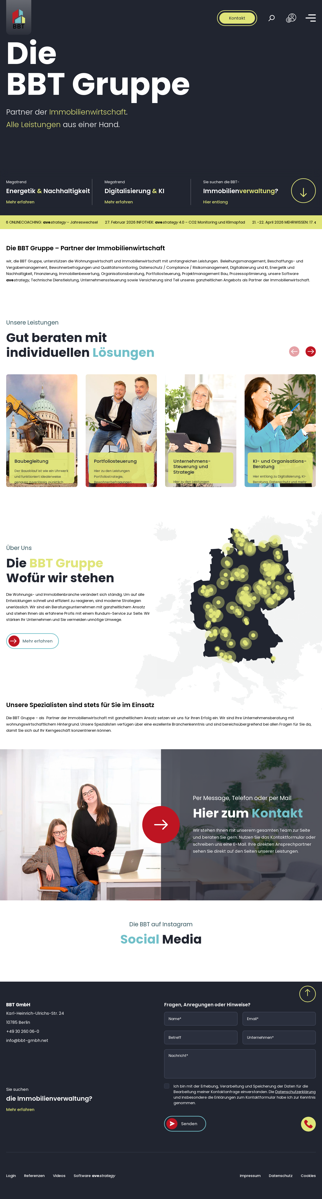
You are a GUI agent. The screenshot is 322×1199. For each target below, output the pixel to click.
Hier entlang (215, 202)
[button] (294, 351)
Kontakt (237, 18)
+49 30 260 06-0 (22, 1031)
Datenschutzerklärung (295, 1091)
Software (94, 1175)
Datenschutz (281, 1175)
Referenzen (34, 1175)
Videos (59, 1175)
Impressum (250, 1175)
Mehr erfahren (20, 202)
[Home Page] (161, 824)
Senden (189, 1124)
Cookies (308, 1175)
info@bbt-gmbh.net (27, 1040)
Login (11, 1175)
